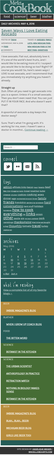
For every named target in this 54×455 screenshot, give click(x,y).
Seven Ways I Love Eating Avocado (24, 32)
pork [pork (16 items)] (41, 218)
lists (30, 43)
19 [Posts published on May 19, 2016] (25, 263)
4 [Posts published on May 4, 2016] (18, 256)
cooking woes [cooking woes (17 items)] (35, 194)
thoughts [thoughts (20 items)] (15, 226)
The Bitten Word (16, 338)
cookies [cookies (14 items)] (22, 194)
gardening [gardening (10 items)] (30, 203)
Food (7, 16)
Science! (20, 16)
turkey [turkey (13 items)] (44, 226)
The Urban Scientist (19, 366)
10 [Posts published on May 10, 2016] (12, 260)
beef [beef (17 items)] (48, 187)
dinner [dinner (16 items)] (7, 198)
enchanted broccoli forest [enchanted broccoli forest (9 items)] (27, 199)
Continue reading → (36, 130)
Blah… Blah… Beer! (17, 421)
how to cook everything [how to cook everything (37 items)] (18, 212)
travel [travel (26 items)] (36, 226)
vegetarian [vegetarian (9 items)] (7, 230)
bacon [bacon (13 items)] (30, 187)
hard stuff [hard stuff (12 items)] (29, 206)
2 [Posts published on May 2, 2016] (4, 256)
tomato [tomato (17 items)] (26, 226)
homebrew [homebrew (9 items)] (7, 210)
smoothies (43, 50)
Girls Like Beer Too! (18, 435)
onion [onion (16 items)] (39, 214)
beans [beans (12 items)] (41, 187)
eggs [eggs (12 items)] (14, 198)
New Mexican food (41, 43)
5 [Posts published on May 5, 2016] (24, 256)
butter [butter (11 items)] (42, 191)
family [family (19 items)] (42, 198)
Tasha (13, 40)
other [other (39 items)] (8, 218)
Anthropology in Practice (23, 373)
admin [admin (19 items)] (7, 187)
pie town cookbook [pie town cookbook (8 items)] (31, 219)
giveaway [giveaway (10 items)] (40, 203)
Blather (47, 16)
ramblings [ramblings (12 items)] (8, 222)
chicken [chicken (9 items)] (14, 195)
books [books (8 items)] (21, 191)
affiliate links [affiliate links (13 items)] (19, 187)
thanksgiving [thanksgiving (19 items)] (22, 222)
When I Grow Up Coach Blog (24, 324)
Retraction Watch (17, 381)
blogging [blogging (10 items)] (15, 191)
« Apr (6, 273)
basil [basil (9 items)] (36, 187)
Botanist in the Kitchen (21, 352)
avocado (41, 40)
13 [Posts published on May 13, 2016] (32, 260)
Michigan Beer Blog (18, 428)
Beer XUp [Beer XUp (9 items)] (7, 191)
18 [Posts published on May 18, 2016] (18, 263)
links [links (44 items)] (30, 214)
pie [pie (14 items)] (22, 218)
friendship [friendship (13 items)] (20, 202)
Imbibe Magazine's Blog (21, 310)
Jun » (14, 273)
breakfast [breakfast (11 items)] (34, 191)
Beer (33, 16)
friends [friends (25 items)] (8, 202)
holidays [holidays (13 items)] (38, 206)
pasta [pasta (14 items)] (17, 218)
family (48, 40)
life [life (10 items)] (24, 215)
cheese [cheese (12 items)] (6, 195)
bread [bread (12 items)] (27, 191)
